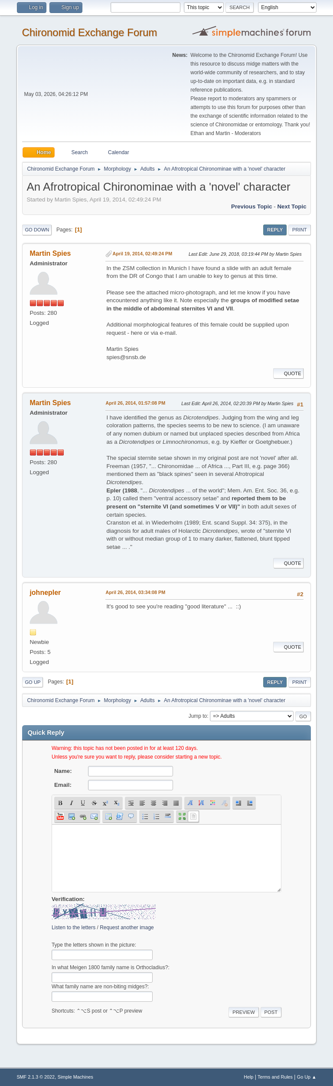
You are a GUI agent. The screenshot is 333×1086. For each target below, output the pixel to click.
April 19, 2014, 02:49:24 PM (142, 253)
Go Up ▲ (307, 1076)
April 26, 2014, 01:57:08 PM (135, 403)
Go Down (37, 229)
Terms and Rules (275, 1076)
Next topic (291, 206)
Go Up (32, 682)
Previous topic (251, 206)
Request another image (127, 927)
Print (299, 229)
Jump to (198, 716)
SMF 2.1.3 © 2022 (35, 1076)
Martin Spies (50, 253)
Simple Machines (75, 1076)
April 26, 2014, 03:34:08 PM (135, 592)
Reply (275, 229)
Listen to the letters (73, 927)
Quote (288, 373)
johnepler (45, 592)
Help (248, 1076)
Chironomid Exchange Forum (89, 32)
